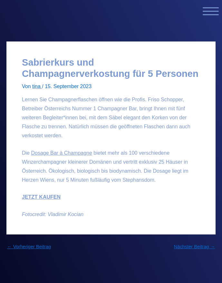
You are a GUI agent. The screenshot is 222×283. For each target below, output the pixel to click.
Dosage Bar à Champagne (61, 153)
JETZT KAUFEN (41, 197)
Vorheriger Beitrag (29, 246)
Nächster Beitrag (194, 246)
